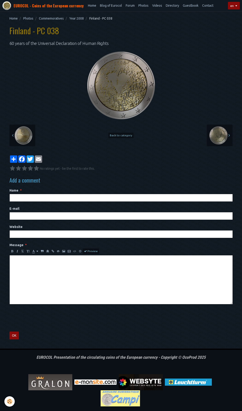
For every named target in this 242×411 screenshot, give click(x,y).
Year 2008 (76, 18)
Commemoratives (51, 18)
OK (14, 335)
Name (13, 190)
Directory (172, 5)
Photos (143, 5)
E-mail (14, 208)
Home (92, 5)
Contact (207, 5)
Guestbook (190, 5)
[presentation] (44, 318)
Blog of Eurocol (111, 5)
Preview (91, 251)
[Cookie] (10, 401)
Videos (157, 5)
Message (16, 245)
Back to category (121, 135)
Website (16, 227)
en (232, 6)
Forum (130, 5)
